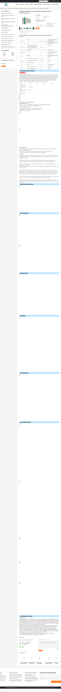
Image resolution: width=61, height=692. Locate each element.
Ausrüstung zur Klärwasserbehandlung (8, 21)
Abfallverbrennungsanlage (6, 13)
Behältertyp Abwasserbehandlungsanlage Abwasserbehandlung (31, 680)
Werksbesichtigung (38, 4)
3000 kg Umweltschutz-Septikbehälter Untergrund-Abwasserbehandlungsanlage (31, 678)
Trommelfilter (3, 32)
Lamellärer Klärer (4, 28)
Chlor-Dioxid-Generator (5, 30)
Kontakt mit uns (55, 4)
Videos (26, 4)
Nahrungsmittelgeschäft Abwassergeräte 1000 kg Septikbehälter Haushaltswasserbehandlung (24, 663)
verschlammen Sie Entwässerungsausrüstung (6, 25)
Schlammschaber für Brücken (6, 36)
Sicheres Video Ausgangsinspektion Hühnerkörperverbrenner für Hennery (15, 680)
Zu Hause (17, 4)
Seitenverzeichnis (3, 680)
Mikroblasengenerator (5, 44)
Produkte (22, 4)
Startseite (1, 8)
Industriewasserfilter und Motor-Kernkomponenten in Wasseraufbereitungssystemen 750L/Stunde (49, 663)
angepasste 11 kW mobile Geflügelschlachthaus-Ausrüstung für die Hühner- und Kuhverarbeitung (56, 663)
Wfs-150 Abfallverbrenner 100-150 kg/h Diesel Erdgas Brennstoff (16, 678)
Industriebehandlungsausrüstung (7, 46)
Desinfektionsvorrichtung (5, 42)
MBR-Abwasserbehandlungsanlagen (13, 8)
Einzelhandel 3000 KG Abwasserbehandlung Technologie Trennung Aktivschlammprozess (26, 31)
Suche (49, 1)
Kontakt (37, 28)
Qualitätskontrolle (47, 4)
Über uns (31, 4)
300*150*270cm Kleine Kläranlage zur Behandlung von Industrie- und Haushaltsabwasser (39, 663)
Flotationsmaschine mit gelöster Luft (8, 15)
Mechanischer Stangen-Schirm (6, 38)
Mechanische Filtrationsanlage (6, 34)
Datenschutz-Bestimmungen (10, 687)
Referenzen (54, 1)
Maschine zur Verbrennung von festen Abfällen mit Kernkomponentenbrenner (16, 675)
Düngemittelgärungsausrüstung (7, 40)
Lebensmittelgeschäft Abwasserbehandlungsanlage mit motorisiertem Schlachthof (30, 675)
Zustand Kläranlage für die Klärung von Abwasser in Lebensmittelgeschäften (32, 663)
